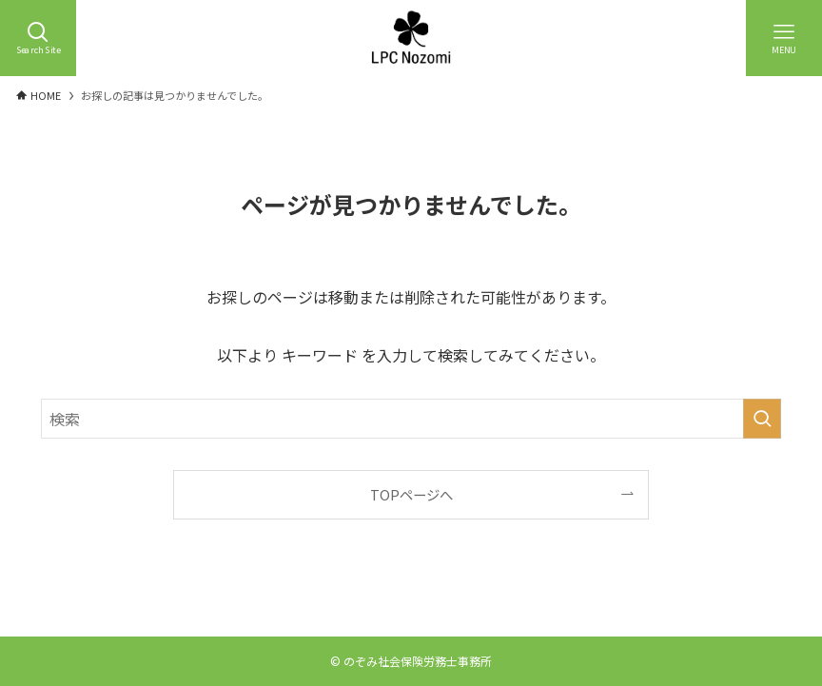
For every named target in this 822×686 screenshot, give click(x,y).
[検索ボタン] (38, 38)
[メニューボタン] (784, 38)
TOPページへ (411, 494)
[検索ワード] (411, 419)
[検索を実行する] (762, 419)
